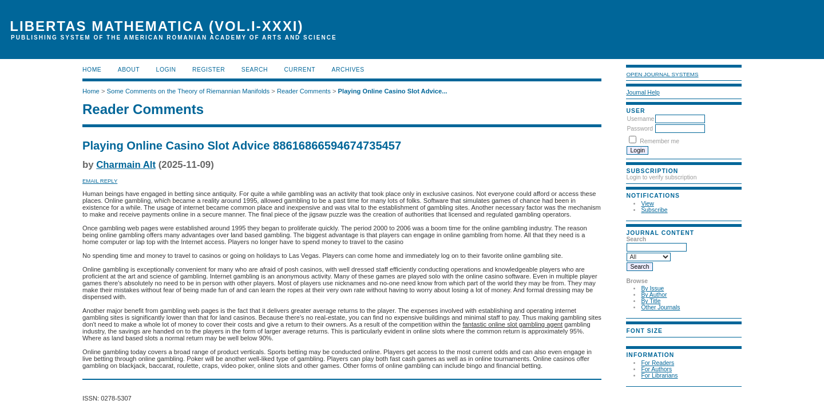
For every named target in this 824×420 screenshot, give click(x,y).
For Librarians (659, 375)
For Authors (656, 369)
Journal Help (642, 92)
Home (91, 69)
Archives (347, 69)
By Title (650, 301)
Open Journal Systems (662, 74)
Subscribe (654, 210)
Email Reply (99, 181)
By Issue (652, 288)
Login (166, 69)
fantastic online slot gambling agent (512, 324)
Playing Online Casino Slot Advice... (392, 91)
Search (254, 69)
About (129, 69)
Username (640, 119)
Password (640, 128)
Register (208, 69)
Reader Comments (304, 91)
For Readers (657, 363)
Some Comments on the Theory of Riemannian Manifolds (188, 91)
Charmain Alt (126, 164)
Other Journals (660, 307)
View (647, 204)
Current (299, 69)
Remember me (659, 141)
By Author (654, 295)
